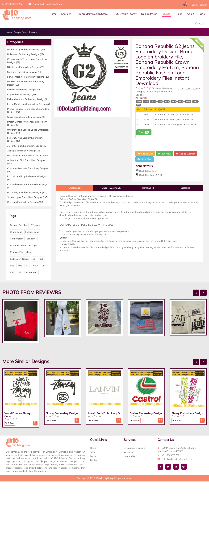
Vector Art (129, 451)
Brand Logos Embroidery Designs (27, 192)
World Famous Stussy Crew (17, 415)
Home (53, 13)
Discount (185, 187)
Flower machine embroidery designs (28, 76)
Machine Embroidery (20, 252)
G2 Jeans (35, 225)
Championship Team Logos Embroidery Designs (27, 61)
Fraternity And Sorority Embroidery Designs (25, 139)
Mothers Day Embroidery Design (26, 49)
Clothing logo (17, 238)
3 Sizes (9, 423)
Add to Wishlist (185, 153)
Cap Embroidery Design (21, 94)
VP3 (12, 272)
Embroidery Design (19, 258)
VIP (43, 265)
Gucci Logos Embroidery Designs (26, 116)
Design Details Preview (26, 32)
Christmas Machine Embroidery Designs (27, 170)
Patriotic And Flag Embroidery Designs (26, 178)
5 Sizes (135, 420)
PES (12, 265)
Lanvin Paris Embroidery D (104, 413)
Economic (32, 238)
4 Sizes (93, 420)
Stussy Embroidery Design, (62, 413)
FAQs (93, 455)
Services (67, 13)
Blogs (179, 13)
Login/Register (199, 4)
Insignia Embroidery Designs (24, 89)
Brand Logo (16, 231)
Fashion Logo (32, 231)
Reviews (148, 187)
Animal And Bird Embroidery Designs (26, 162)
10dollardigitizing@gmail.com (45, 4)
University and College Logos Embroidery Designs (28, 131)
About (190, 13)
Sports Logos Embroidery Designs (27, 197)
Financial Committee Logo (23, 245)
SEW (35, 265)
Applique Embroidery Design (24, 150)
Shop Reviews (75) (111, 187)
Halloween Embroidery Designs (25, 54)
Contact (200, 23)
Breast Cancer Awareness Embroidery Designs (27, 123)
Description (74, 187)
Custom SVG (130, 455)
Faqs (202, 13)
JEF (19, 272)
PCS (27, 265)
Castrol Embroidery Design (146, 413)
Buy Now (164, 153)
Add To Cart (145, 153)
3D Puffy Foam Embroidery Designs (27, 145)
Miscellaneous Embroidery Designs (27, 155)
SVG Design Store (125, 13)
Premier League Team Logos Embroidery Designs (28, 110)
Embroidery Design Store (93, 13)
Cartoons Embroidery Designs (25, 202)
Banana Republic (19, 225)
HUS (19, 265)
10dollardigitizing (104, 478)
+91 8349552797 (12, 4)
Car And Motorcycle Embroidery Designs (28, 186)
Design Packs (149, 13)
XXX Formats (31, 272)
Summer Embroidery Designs (24, 72)
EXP (42, 258)
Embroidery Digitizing (134, 447)
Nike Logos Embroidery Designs (25, 67)
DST (35, 258)
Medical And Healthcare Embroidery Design (25, 83)
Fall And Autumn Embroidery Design (27, 99)
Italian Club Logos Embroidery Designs (28, 104)
